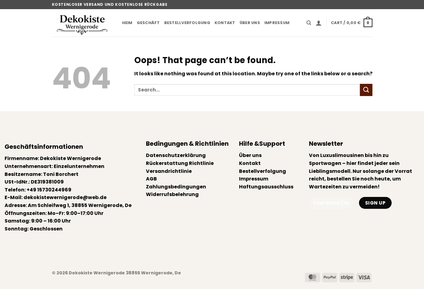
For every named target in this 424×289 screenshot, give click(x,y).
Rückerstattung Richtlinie (180, 163)
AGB (151, 178)
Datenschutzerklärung (176, 155)
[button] (319, 23)
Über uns (250, 22)
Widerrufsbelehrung (172, 194)
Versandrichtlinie (169, 171)
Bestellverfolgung (187, 22)
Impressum (276, 22)
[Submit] (366, 90)
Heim (127, 22)
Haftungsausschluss (266, 186)
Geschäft (148, 22)
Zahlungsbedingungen (176, 186)
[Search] (308, 23)
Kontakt (225, 22)
